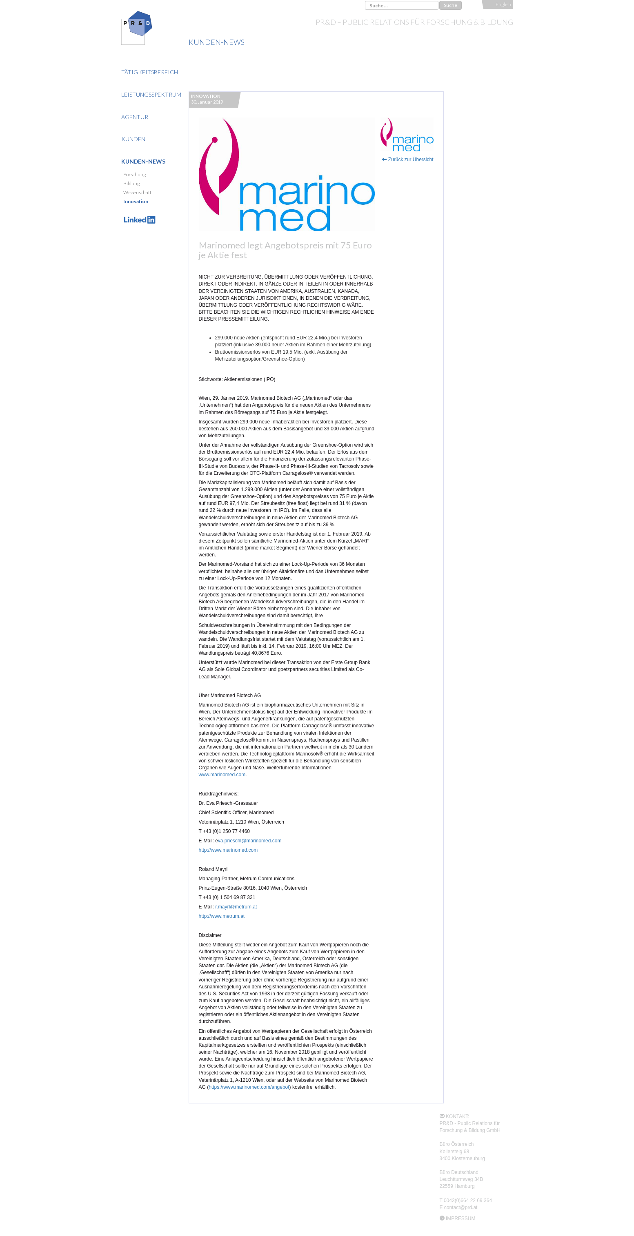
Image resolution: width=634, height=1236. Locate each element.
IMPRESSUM (461, 1218)
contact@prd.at (461, 1207)
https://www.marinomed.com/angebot (249, 1087)
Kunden (133, 138)
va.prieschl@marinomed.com (250, 841)
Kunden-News (143, 161)
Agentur (134, 116)
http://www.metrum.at (222, 916)
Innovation (135, 201)
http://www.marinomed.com (228, 850)
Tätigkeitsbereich (149, 72)
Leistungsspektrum (151, 94)
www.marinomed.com (222, 774)
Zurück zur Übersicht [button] (407, 159)
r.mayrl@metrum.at (236, 907)
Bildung (131, 183)
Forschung (134, 174)
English (503, 4)
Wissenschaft (137, 192)
